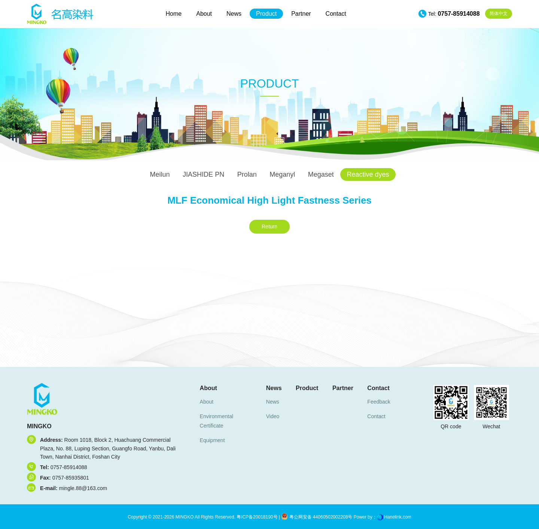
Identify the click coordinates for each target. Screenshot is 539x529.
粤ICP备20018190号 (256, 517)
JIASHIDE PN (203, 174)
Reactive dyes (368, 174)
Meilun (160, 174)
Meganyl (282, 174)
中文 (499, 13)
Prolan (247, 174)
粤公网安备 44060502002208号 (316, 517)
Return (269, 226)
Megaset (321, 174)
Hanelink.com (397, 517)
